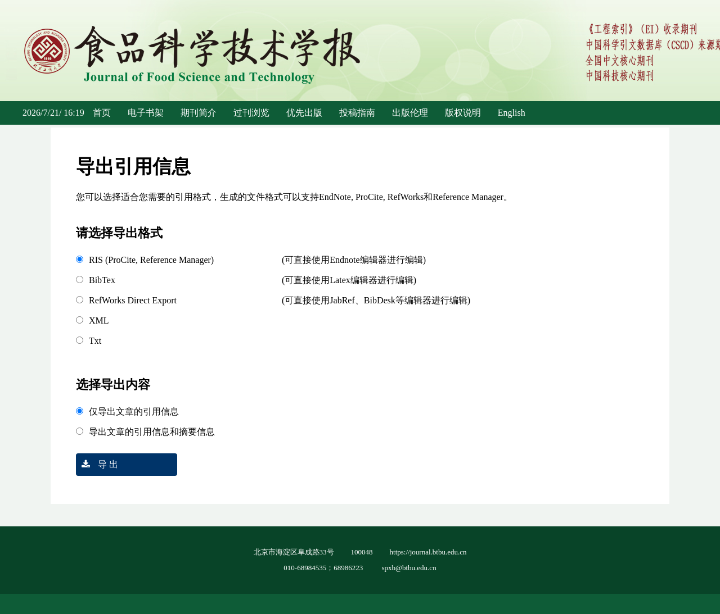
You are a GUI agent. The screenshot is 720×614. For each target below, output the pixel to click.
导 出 (97, 464)
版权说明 (463, 112)
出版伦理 (410, 112)
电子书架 (146, 112)
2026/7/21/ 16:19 (53, 112)
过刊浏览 (251, 112)
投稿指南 (357, 112)
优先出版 (304, 112)
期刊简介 (199, 112)
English (511, 112)
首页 (102, 112)
